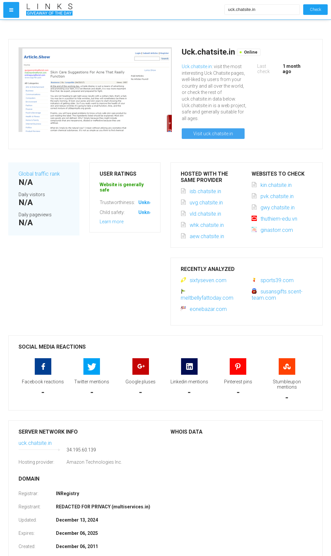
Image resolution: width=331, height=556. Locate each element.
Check (315, 9)
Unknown (148, 202)
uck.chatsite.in (35, 443)
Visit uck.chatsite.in (213, 133)
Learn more (111, 221)
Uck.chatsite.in (197, 66)
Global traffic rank (39, 174)
